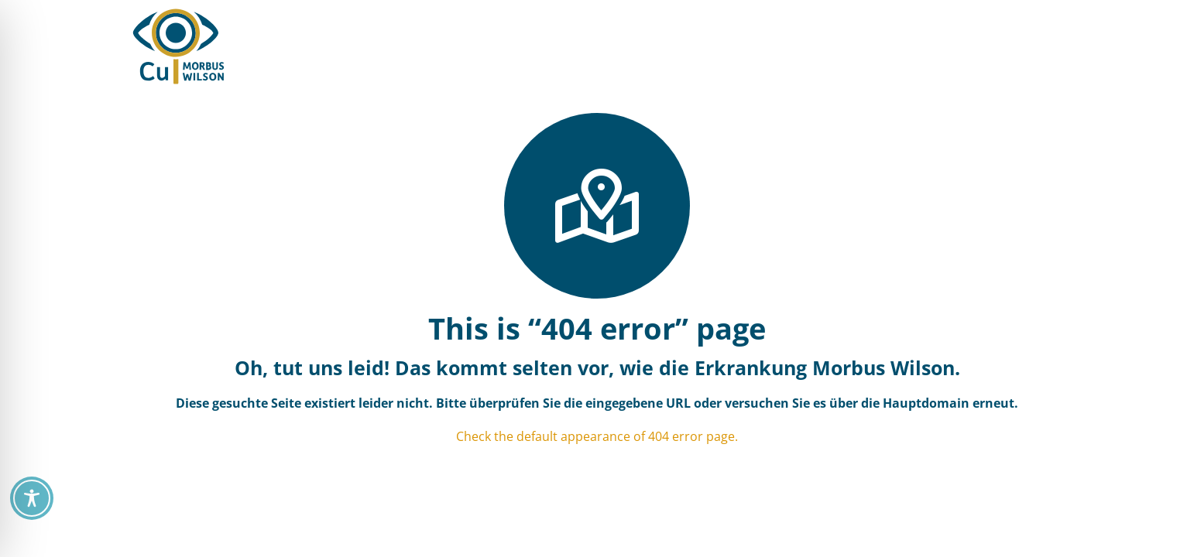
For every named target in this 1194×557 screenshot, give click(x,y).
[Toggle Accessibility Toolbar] (32, 498)
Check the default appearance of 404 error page (595, 436)
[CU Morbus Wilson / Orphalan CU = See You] (178, 46)
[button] (819, 46)
